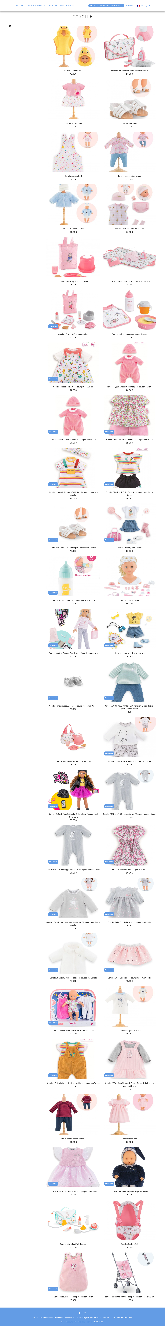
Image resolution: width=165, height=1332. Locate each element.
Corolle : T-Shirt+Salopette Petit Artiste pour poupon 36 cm (73, 1089)
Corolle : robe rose (129, 1144)
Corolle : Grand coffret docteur (73, 1250)
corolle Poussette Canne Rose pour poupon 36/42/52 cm (129, 1302)
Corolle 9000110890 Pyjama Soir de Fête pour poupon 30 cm (73, 875)
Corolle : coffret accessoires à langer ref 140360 (129, 287)
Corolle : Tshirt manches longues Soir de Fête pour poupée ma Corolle (73, 929)
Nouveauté (53, 384)
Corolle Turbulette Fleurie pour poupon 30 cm (73, 1302)
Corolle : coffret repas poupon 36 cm (73, 287)
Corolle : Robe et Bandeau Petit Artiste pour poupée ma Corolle (73, 499)
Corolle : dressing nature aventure (129, 659)
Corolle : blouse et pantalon (130, 181)
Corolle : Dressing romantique (130, 553)
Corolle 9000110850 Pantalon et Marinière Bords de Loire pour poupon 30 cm (129, 712)
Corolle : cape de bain (73, 76)
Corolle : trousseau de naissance (129, 234)
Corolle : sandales (129, 129)
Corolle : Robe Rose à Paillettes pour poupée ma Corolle (73, 1197)
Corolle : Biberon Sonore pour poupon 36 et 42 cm (73, 606)
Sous (15, 49)
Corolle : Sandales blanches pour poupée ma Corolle (73, 553)
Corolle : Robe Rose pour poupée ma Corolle (129, 875)
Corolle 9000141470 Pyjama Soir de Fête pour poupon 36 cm (129, 820)
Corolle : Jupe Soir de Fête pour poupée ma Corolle (129, 983)
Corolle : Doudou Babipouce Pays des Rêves (129, 1197)
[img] (73, 52)
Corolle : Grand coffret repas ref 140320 (73, 767)
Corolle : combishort (73, 181)
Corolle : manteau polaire (73, 234)
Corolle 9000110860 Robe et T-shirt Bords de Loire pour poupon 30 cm (129, 1090)
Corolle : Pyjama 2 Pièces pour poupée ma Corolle (129, 767)
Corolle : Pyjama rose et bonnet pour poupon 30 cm (73, 445)
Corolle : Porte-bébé (129, 1250)
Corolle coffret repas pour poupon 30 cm (129, 340)
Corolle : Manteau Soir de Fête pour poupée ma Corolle (73, 983)
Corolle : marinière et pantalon (73, 1144)
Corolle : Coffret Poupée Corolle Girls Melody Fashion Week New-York (73, 821)
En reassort (53, 332)
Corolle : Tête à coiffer (129, 606)
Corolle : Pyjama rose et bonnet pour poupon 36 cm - (130, 392)
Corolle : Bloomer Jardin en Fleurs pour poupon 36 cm (129, 445)
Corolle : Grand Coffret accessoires (73, 340)
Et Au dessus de (19, 62)
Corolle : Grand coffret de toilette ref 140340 (129, 76)
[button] (147, 6)
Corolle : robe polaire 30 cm (129, 1036)
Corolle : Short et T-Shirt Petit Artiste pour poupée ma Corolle (129, 499)
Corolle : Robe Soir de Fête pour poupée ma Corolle (129, 928)
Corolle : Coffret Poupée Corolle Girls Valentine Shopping (73, 659)
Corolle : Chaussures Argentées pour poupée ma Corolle (73, 711)
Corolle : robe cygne (73, 129)
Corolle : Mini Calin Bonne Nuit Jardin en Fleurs (73, 1036)
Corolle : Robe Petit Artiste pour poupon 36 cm (73, 392)
